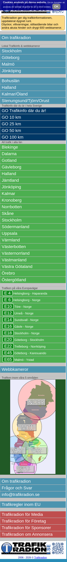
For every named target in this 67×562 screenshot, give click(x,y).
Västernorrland (16, 253)
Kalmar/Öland (15, 94)
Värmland (11, 240)
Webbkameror (15, 369)
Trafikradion (40, 557)
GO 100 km (12, 137)
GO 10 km (11, 117)
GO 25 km (11, 124)
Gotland (9, 160)
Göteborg (10, 57)
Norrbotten (12, 206)
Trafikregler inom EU (21, 504)
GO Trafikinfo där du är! (24, 110)
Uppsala (9, 233)
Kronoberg (12, 200)
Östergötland (14, 279)
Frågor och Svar (17, 488)
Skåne (8, 213)
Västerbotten (14, 246)
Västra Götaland (17, 266)
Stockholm (12, 51)
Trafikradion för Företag (24, 521)
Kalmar (8, 193)
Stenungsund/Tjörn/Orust (25, 100)
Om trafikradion (16, 37)
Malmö (8, 64)
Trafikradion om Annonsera (27, 534)
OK (56, 6)
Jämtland (10, 180)
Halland (9, 87)
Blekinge (10, 147)
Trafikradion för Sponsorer (26, 527)
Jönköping (11, 70)
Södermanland (15, 226)
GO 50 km (11, 130)
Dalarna (9, 153)
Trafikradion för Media (22, 514)
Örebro (8, 273)
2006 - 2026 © (32, 557)
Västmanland (14, 260)
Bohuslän (10, 80)
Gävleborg (11, 167)
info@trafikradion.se (21, 494)
